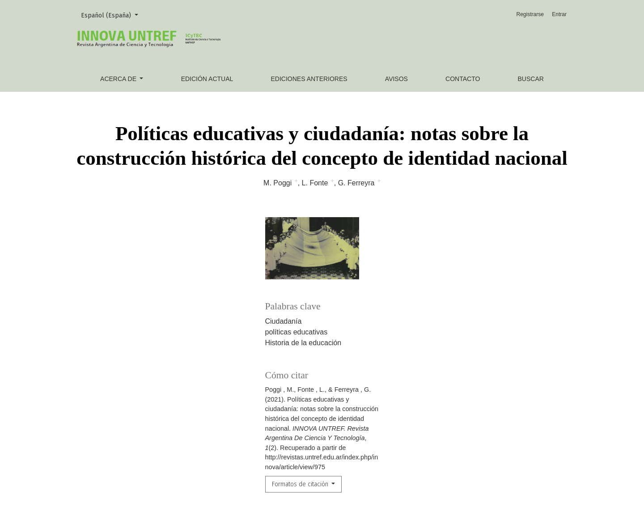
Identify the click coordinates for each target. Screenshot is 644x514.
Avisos (396, 78)
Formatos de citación (301, 484)
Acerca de (119, 78)
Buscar (531, 78)
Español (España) (112, 14)
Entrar (559, 14)
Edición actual (207, 78)
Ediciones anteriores (309, 78)
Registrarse (530, 14)
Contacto (462, 78)
